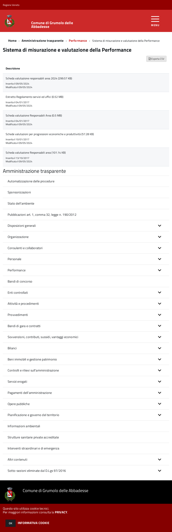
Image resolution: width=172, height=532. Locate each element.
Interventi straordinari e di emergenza (33, 448)
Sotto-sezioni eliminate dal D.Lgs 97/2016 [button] (37, 470)
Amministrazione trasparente (43, 40)
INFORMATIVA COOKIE (33, 522)
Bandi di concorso (20, 281)
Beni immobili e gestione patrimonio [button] (32, 359)
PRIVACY (61, 512)
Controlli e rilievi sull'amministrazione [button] (33, 370)
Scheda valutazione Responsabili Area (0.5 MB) (34, 115)
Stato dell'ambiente (21, 203)
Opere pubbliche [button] (19, 403)
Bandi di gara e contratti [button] (24, 326)
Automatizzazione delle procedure (31, 181)
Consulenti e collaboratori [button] (25, 248)
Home (12, 40)
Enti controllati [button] (18, 292)
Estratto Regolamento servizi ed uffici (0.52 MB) (34, 97)
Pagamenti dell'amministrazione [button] (30, 392)
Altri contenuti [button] (17, 459)
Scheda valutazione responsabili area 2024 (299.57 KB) (39, 78)
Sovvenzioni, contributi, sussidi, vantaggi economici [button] (43, 337)
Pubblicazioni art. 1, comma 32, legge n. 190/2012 (42, 214)
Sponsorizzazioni (19, 192)
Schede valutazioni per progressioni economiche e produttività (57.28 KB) (50, 134)
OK (10, 523)
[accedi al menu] (155, 21)
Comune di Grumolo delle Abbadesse (52, 24)
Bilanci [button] (12, 348)
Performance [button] (17, 270)
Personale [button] (14, 259)
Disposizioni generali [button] (22, 225)
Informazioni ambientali (24, 426)
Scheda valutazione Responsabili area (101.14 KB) (36, 152)
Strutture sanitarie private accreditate (33, 437)
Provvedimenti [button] (18, 314)
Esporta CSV (156, 59)
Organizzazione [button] (18, 236)
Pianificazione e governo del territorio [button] (33, 414)
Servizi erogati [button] (17, 381)
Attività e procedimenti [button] (23, 303)
